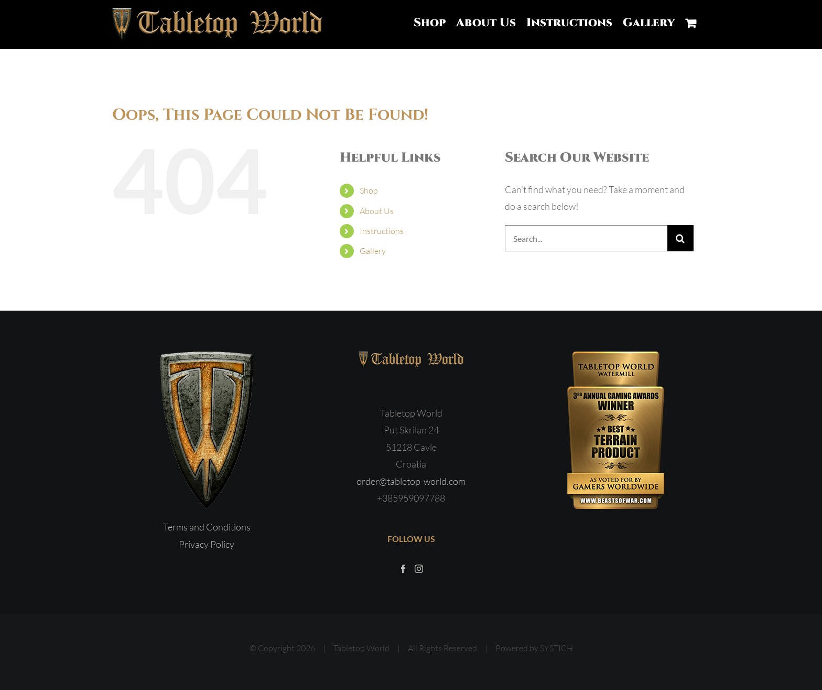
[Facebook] (403, 569)
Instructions (382, 231)
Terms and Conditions (207, 527)
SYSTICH (556, 648)
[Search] (680, 238)
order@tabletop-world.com (411, 481)
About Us (377, 211)
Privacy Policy (206, 544)
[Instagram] (419, 569)
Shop (369, 190)
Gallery (373, 251)
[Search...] (586, 238)
